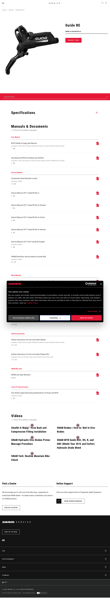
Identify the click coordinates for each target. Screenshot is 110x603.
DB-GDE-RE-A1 (20, 10)
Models (11, 10)
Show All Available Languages (25, 130)
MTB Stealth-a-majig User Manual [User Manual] (38, 146)
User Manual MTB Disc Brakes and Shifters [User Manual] (38, 161)
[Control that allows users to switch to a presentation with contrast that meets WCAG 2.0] (42, 598)
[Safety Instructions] (97, 345)
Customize (55, 318)
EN (4, 587)
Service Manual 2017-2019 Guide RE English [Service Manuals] (38, 247)
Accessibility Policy (29, 598)
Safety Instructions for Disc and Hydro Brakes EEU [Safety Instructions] (38, 361)
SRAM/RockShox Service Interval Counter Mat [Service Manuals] (38, 262)
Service (55, 3)
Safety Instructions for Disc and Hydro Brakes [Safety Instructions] (38, 346)
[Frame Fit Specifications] (97, 399)
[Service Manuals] (97, 180)
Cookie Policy (32, 303)
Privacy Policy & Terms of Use (11, 598)
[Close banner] (101, 284)
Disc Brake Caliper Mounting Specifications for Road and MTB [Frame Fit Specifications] (38, 401)
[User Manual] (97, 144)
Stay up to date (11, 537)
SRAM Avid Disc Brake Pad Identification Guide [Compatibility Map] (38, 325)
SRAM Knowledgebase (73, 506)
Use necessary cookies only (23, 318)
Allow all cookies (86, 318)
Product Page (73, 40)
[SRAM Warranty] (97, 381)
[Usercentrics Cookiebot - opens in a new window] (86, 284)
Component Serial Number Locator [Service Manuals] (38, 182)
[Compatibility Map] (97, 324)
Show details (93, 311)
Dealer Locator (11, 513)
